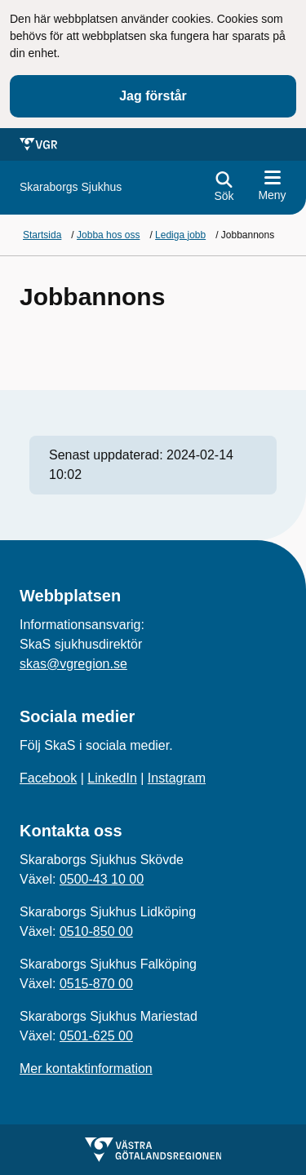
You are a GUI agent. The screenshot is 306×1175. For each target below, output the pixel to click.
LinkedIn (112, 778)
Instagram (177, 778)
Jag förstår (153, 96)
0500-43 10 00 (102, 879)
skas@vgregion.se (73, 664)
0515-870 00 (96, 984)
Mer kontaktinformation (86, 1068)
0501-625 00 (96, 1036)
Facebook (48, 778)
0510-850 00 (96, 931)
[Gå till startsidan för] (71, 187)
